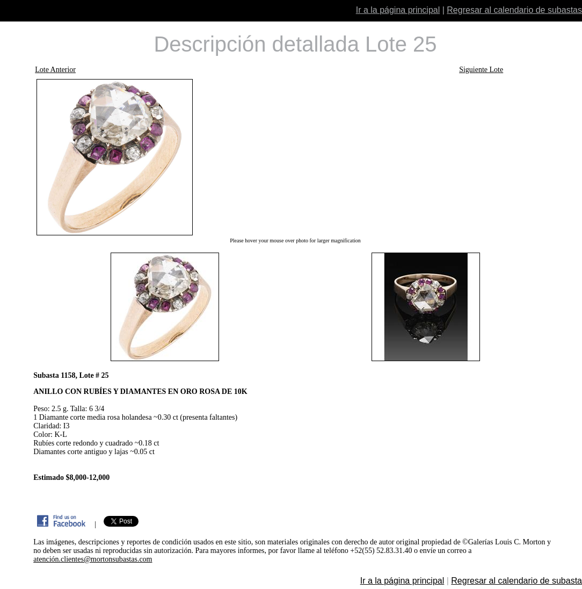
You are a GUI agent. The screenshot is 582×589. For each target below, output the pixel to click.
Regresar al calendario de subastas (514, 10)
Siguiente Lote (481, 70)
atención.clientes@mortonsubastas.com (92, 559)
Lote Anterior (55, 70)
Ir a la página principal (398, 10)
